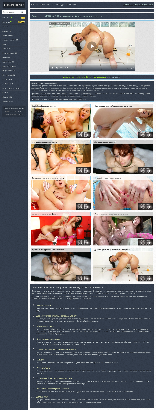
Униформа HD (7, 101)
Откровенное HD (8, 71)
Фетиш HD (6, 57)
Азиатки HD (6, 31)
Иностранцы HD (8, 75)
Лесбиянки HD (8, 84)
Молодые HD (7, 35)
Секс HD (5, 93)
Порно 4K (13, 22)
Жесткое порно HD (9, 53)
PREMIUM (13, 17)
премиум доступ (113, 77)
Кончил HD (6, 49)
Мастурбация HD (9, 66)
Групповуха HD (8, 62)
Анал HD (5, 27)
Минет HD (6, 44)
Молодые (67, 16)
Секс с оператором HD (11, 88)
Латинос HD (7, 79)
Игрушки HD (7, 97)
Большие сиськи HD (10, 40)
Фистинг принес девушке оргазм (88, 16)
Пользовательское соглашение (14, 108)
